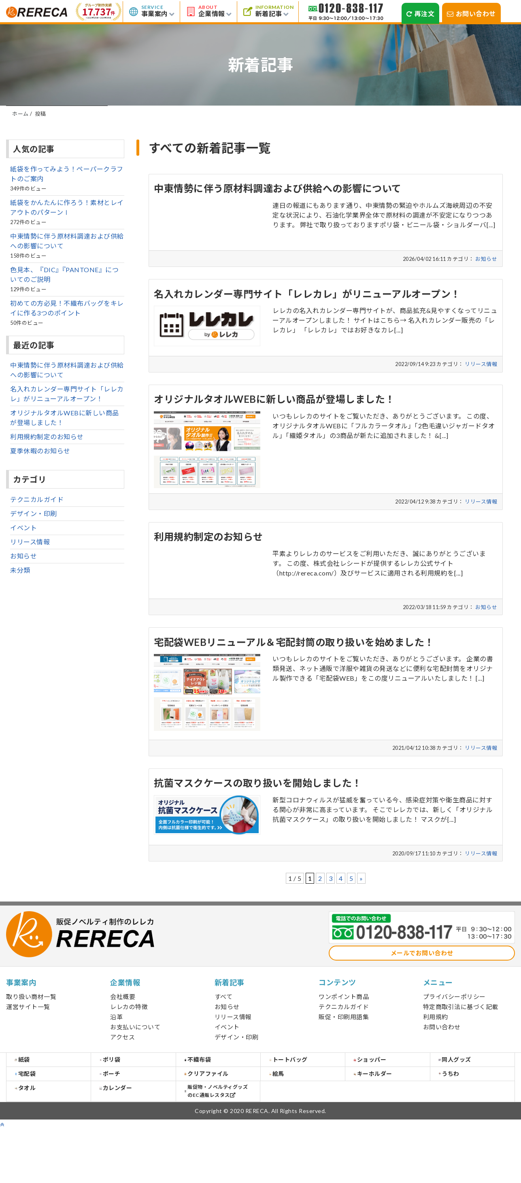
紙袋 (34, 1089)
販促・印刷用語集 (344, 1041)
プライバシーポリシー (454, 1020)
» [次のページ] (361, 902)
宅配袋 (37, 1114)
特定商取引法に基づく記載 (460, 1031)
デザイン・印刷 (464, 117)
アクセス (122, 1061)
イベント (362, 117)
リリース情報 (260, 117)
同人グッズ (466, 1089)
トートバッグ (299, 1089)
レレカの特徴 (129, 1031)
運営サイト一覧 (28, 1031)
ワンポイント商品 (344, 1020)
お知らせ (158, 117)
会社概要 (122, 1020)
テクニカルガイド (37, 523)
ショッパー (381, 1089)
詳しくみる (299, 265)
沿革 (116, 1041)
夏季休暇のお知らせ (40, 475)
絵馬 (288, 1114)
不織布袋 (209, 1089)
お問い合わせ (471, 13)
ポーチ (121, 1114)
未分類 (20, 594)
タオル (37, 1139)
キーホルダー (384, 1114)
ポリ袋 (121, 1089)
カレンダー (127, 1139)
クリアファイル (218, 1114)
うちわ (460, 1114)
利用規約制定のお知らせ (47, 461)
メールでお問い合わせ (422, 977)
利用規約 (435, 1041)
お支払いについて (135, 1051)
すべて (57, 117)
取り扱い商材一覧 (31, 1020)
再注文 (420, 13)
